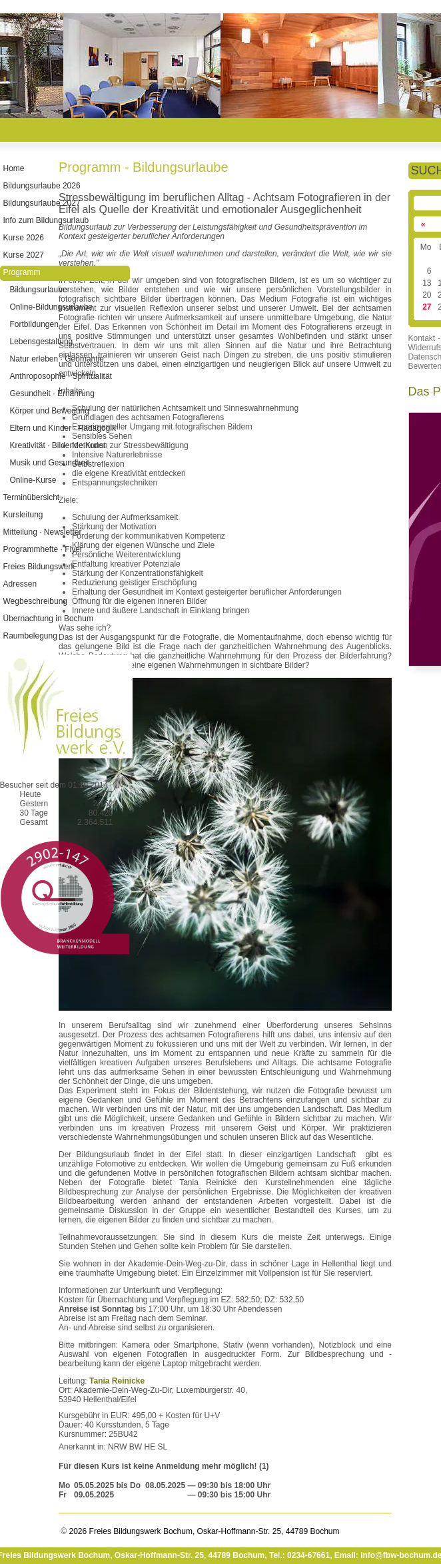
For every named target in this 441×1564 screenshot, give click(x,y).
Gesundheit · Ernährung (52, 393)
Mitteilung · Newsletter (42, 532)
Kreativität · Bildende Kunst (58, 445)
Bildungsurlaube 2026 (42, 185)
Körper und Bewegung (49, 410)
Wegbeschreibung (35, 601)
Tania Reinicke (117, 1381)
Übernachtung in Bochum (48, 618)
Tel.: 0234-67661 (299, 1555)
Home (14, 168)
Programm (22, 272)
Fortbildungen (34, 324)
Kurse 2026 (23, 237)
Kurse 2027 (23, 255)
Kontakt (422, 338)
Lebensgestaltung (41, 341)
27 (427, 307)
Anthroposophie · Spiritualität (61, 376)
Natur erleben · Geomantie (57, 359)
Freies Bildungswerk (39, 566)
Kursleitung (23, 514)
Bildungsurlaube (38, 289)
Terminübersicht (31, 497)
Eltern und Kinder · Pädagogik (63, 428)
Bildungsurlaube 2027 (42, 203)
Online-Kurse (33, 480)
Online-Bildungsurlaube (51, 307)
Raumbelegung (30, 636)
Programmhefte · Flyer (43, 549)
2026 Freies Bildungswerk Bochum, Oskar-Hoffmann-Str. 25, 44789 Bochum (203, 1531)
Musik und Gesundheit (49, 462)
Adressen (20, 584)
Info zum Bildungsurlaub (46, 220)
